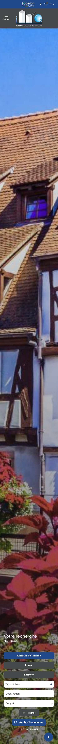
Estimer (29, 676)
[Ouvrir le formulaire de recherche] (29, 713)
